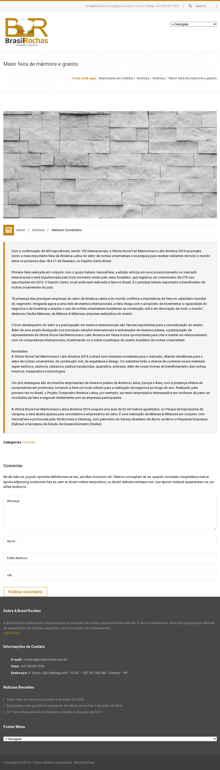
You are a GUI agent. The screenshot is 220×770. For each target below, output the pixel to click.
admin (20, 230)
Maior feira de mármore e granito (31, 699)
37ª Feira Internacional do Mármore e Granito (39, 712)
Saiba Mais (11, 633)
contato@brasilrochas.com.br (45, 659)
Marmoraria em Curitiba (116, 78)
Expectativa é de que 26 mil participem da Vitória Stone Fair (50, 706)
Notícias (143, 78)
